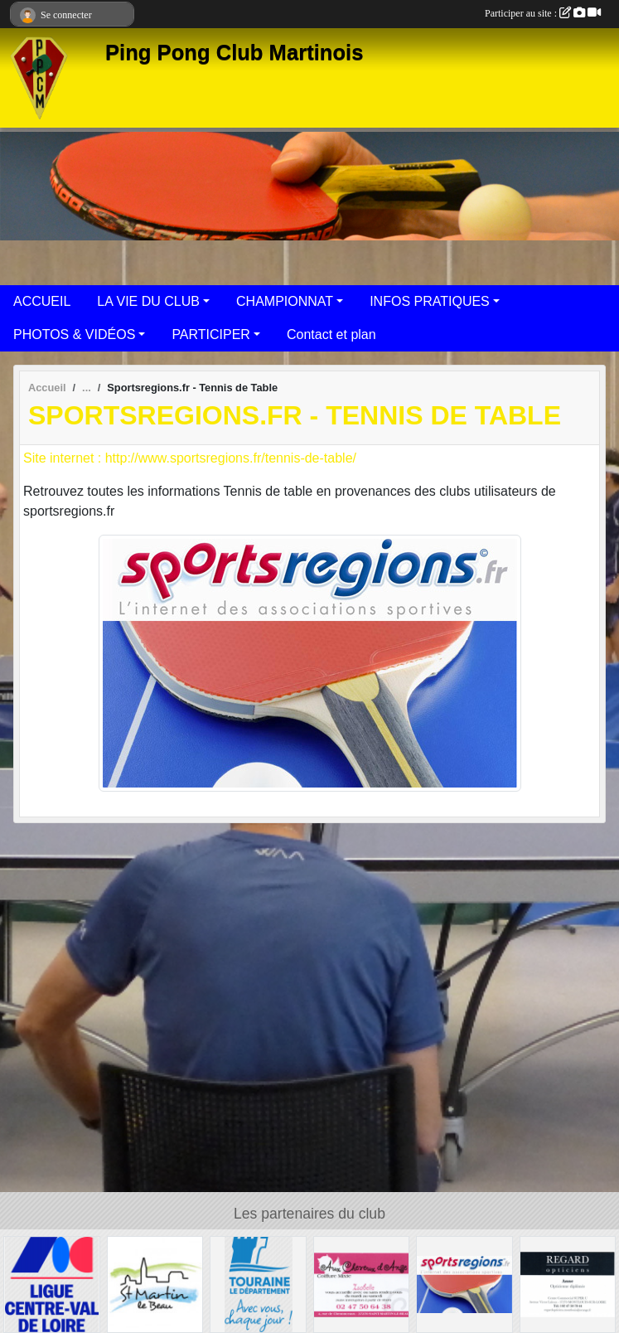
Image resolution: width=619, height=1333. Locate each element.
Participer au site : (543, 13)
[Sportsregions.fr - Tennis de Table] (464, 1284)
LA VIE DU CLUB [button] (148, 301)
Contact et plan (331, 334)
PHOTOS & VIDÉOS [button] (74, 334)
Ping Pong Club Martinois (234, 52)
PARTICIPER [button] (211, 334)
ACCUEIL (41, 301)
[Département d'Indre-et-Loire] (258, 1284)
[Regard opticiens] (568, 1284)
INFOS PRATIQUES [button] (430, 301)
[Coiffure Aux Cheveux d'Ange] (361, 1284)
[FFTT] (51, 1284)
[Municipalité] (155, 1284)
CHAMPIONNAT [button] (284, 301)
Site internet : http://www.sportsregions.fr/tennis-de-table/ (189, 458)
